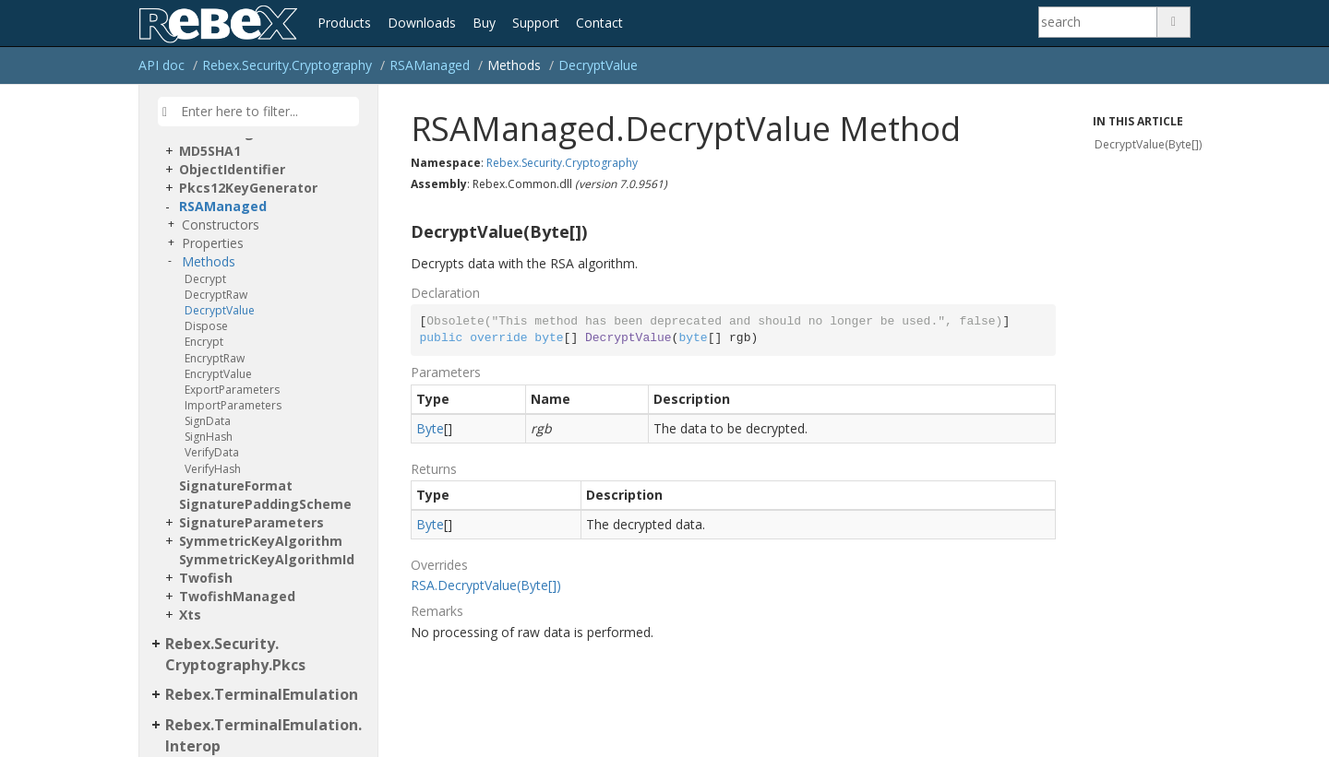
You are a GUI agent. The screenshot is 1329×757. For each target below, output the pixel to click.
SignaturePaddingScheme (265, 504)
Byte (430, 428)
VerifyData (212, 452)
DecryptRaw (216, 294)
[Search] (1098, 22)
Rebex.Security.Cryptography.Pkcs (235, 654)
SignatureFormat (236, 485)
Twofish (206, 577)
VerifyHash (213, 469)
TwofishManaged (237, 596)
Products (344, 22)
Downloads (422, 22)
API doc (161, 65)
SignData (208, 421)
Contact (599, 22)
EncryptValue (218, 374)
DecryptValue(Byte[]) (1148, 144)
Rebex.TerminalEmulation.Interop (263, 735)
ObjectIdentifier (232, 169)
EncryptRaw (215, 358)
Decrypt (205, 279)
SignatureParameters (251, 522)
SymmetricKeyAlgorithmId (266, 559)
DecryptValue (598, 65)
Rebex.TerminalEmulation (261, 694)
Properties (213, 243)
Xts (190, 614)
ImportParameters (233, 405)
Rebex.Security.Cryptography (287, 65)
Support (535, 22)
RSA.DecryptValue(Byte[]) (486, 585)
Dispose (206, 326)
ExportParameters (232, 389)
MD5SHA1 (210, 151)
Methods (208, 261)
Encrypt (204, 341)
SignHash (209, 436)
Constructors (220, 224)
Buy (484, 22)
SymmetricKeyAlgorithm (260, 541)
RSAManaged (429, 65)
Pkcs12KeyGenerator (248, 187)
